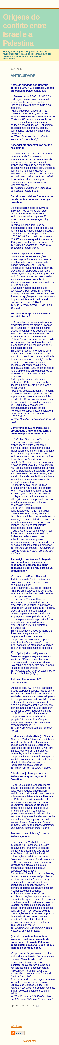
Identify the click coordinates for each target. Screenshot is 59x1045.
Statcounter (29, 1041)
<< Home (16, 1026)
